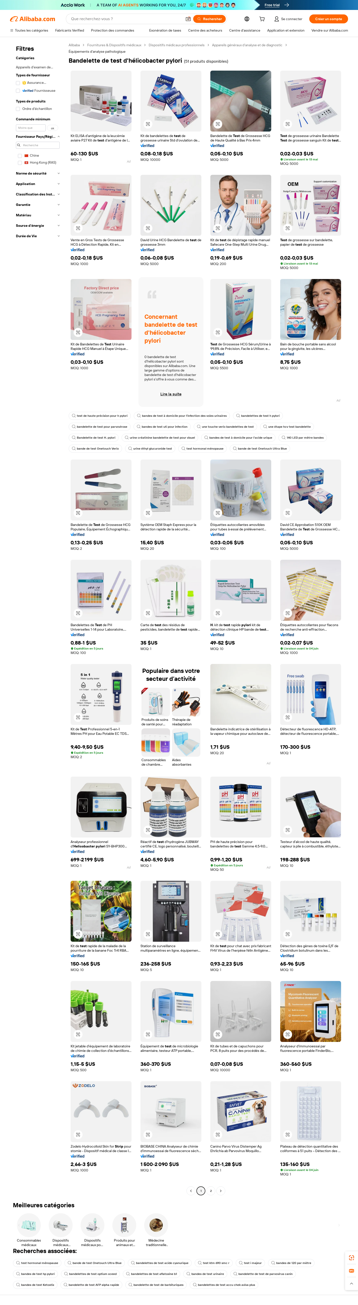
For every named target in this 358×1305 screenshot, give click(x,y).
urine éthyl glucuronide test (150, 449)
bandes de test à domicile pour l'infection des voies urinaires (182, 416)
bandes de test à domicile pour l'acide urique (238, 438)
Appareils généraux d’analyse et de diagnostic (247, 45)
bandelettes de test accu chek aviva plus (224, 1285)
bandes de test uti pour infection (162, 427)
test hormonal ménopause (202, 449)
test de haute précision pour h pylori (100, 416)
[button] (188, 19)
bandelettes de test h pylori (258, 416)
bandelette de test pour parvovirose (99, 427)
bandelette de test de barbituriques (156, 1285)
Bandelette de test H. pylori (93, 438)
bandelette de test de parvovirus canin (263, 1274)
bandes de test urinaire (205, 1274)
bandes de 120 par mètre (291, 1263)
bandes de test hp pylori (35, 1274)
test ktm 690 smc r (213, 1263)
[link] (351, 1257)
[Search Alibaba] (126, 19)
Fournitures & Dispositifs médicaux (114, 45)
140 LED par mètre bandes (303, 438)
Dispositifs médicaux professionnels (177, 45)
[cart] (263, 20)
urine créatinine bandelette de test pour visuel (160, 438)
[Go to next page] (220, 1190)
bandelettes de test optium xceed (90, 1274)
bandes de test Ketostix (35, 1285)
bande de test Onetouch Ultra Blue (260, 449)
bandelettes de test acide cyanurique (159, 1263)
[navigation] (38, 618)
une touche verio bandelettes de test (225, 427)
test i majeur (250, 1263)
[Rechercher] (209, 19)
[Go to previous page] (190, 1190)
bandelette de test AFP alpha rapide (91, 1285)
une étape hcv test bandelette (287, 427)
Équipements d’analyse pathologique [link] (97, 51)
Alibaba (74, 45)
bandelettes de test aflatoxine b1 (151, 1274)
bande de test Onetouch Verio (95, 449)
